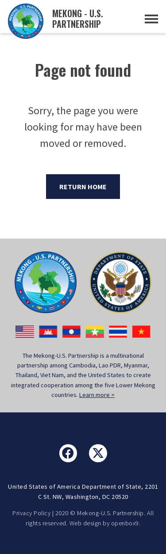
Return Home (83, 186)
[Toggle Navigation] (151, 19)
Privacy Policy (31, 513)
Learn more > (97, 395)
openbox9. (126, 523)
